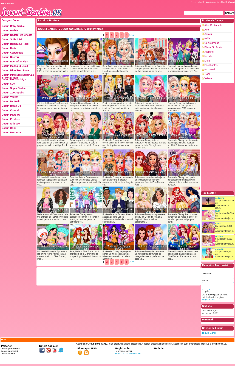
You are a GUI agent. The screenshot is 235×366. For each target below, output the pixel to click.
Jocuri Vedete (10, 97)
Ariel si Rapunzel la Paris (151, 135)
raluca (218, 223)
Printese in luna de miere (151, 98)
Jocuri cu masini (9, 351)
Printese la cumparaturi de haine (118, 99)
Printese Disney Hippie (85, 98)
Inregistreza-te (208, 299)
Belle (207, 38)
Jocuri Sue (8, 83)
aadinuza (219, 198)
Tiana (207, 74)
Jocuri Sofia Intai (12, 39)
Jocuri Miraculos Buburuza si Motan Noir (18, 75)
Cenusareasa (211, 42)
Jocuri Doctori (10, 57)
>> (132, 35)
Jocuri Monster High (14, 79)
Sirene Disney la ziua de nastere (183, 247)
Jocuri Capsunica (12, 52)
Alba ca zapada (213, 25)
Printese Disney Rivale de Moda (183, 210)
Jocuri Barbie (10, 30)
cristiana (219, 236)
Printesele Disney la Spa (53, 246)
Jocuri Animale (11, 123)
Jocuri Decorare (11, 132)
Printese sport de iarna (85, 209)
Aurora (208, 34)
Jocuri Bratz (9, 48)
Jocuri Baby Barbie (13, 26)
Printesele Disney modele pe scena (53, 210)
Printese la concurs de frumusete (183, 173)
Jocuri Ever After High (15, 61)
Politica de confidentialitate (127, 353)
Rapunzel (209, 69)
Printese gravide (86, 135)
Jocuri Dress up (11, 105)
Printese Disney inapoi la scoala (86, 62)
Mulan (207, 60)
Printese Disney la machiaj (53, 61)
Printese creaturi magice (118, 172)
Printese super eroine (118, 135)
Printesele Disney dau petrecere (151, 210)
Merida (208, 56)
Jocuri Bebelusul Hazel (15, 43)
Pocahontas (210, 65)
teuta (217, 211)
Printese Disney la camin (151, 61)
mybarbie (219, 249)
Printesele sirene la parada (183, 61)
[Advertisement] (101, 276)
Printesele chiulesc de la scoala (118, 210)
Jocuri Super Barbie (14, 88)
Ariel (206, 29)
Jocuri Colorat (10, 110)
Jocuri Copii (9, 128)
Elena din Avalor (213, 47)
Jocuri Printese (11, 119)
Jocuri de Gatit (11, 101)
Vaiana (208, 78)
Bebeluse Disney (86, 172)
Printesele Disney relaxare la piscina (53, 173)
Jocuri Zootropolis (13, 92)
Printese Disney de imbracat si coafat (183, 99)
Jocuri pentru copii (10, 348)
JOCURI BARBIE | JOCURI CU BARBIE (60, 28)
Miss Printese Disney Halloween (118, 247)
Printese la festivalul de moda (86, 247)
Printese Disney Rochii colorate (183, 136)
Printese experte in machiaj (151, 172)
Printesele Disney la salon (151, 246)
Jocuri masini (8, 353)
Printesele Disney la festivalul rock (53, 136)
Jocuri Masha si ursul (15, 66)
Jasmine (209, 51)
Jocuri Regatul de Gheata (17, 35)
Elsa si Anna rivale (118, 61)
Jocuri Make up (11, 114)
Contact (231, 2)
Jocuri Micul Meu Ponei (16, 70)
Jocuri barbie (222, 2)
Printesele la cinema (53, 98)
